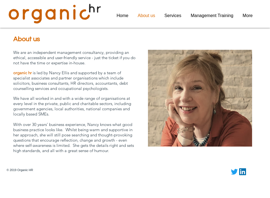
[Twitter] (234, 171)
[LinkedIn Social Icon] (242, 171)
